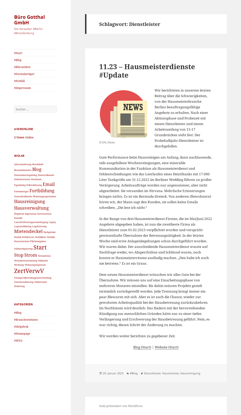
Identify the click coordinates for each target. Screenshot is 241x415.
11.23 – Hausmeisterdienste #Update (147, 71)
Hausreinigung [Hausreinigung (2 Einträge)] (29, 201)
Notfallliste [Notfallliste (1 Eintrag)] (40, 237)
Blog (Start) (142, 347)
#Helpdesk (21, 326)
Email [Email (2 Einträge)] (49, 184)
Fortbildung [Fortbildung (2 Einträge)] (41, 190)
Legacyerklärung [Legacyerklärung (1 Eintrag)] (22, 226)
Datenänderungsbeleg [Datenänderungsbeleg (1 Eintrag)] (25, 175)
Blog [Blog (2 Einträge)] (36, 169)
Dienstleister (152, 373)
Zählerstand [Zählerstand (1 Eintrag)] (40, 282)
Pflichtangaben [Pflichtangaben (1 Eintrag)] (38, 241)
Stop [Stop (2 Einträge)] (19, 255)
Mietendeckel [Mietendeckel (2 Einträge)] (28, 231)
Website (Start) (166, 347)
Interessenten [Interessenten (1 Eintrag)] (44, 213)
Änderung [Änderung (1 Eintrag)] (19, 286)
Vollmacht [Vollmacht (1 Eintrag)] (43, 260)
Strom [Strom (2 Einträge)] (30, 255)
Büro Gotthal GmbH (29, 20)
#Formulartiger (24, 74)
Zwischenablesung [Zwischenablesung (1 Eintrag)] (23, 282)
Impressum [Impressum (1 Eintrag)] (30, 213)
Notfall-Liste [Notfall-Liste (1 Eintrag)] (28, 237)
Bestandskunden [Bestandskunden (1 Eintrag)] (22, 170)
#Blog (18, 60)
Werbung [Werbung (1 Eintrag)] (19, 264)
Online (24, 137)
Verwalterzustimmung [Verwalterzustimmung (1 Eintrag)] (25, 260)
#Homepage (22, 333)
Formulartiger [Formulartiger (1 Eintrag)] (21, 191)
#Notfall (19, 81)
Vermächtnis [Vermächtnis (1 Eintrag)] (44, 255)
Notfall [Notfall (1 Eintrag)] (17, 237)
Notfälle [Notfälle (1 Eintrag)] (51, 237)
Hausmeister (170, 373)
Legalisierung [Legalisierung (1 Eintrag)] (39, 226)
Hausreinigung (190, 373)
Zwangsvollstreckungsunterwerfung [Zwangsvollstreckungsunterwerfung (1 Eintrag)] (32, 277)
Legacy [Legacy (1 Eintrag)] (52, 222)
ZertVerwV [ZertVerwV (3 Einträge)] (29, 271)
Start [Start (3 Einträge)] (40, 247)
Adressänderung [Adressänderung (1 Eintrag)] (22, 164)
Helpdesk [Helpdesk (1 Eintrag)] (19, 213)
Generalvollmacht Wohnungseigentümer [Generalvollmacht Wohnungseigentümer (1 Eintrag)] (35, 196)
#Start (18, 53)
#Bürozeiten (22, 67)
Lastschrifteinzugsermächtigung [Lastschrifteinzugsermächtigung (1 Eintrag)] (31, 222)
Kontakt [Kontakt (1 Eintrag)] (18, 218)
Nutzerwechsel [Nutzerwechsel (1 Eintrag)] (21, 241)
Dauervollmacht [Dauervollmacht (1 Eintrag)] (46, 175)
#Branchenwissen (26, 319)
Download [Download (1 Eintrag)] (36, 179)
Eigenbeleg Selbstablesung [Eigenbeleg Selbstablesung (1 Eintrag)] (28, 185)
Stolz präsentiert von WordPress (121, 406)
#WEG (18, 340)
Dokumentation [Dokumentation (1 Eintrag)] (22, 179)
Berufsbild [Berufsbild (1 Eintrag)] (37, 164)
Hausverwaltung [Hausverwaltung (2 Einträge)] (31, 208)
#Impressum (22, 88)
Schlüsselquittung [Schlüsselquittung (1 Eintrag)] (23, 248)
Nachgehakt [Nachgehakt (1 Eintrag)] (49, 232)
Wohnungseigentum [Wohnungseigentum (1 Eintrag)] (35, 264)
